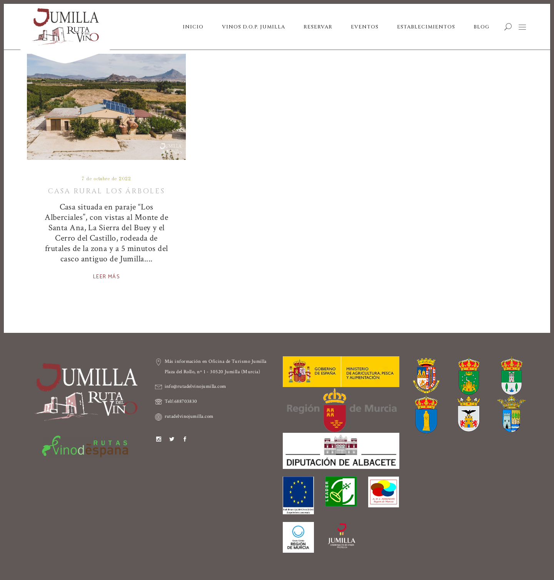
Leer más (106, 277)
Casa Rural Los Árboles (106, 191)
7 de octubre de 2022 (106, 178)
